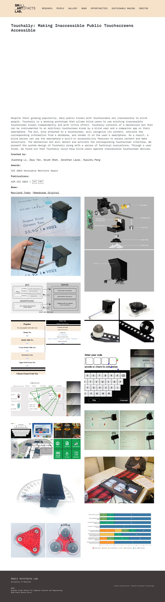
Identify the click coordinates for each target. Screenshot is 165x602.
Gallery (72, 8)
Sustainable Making (123, 8)
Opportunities (99, 8)
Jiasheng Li (19, 159)
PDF (40, 182)
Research (47, 8)
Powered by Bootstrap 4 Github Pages (142, 586)
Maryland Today (21, 192)
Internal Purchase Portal (122, 586)
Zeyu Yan (35, 159)
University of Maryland (21, 582)
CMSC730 (143, 8)
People (60, 8)
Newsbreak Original (46, 192)
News (84, 8)
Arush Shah (51, 159)
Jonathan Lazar (70, 159)
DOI (34, 182)
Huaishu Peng (91, 159)
